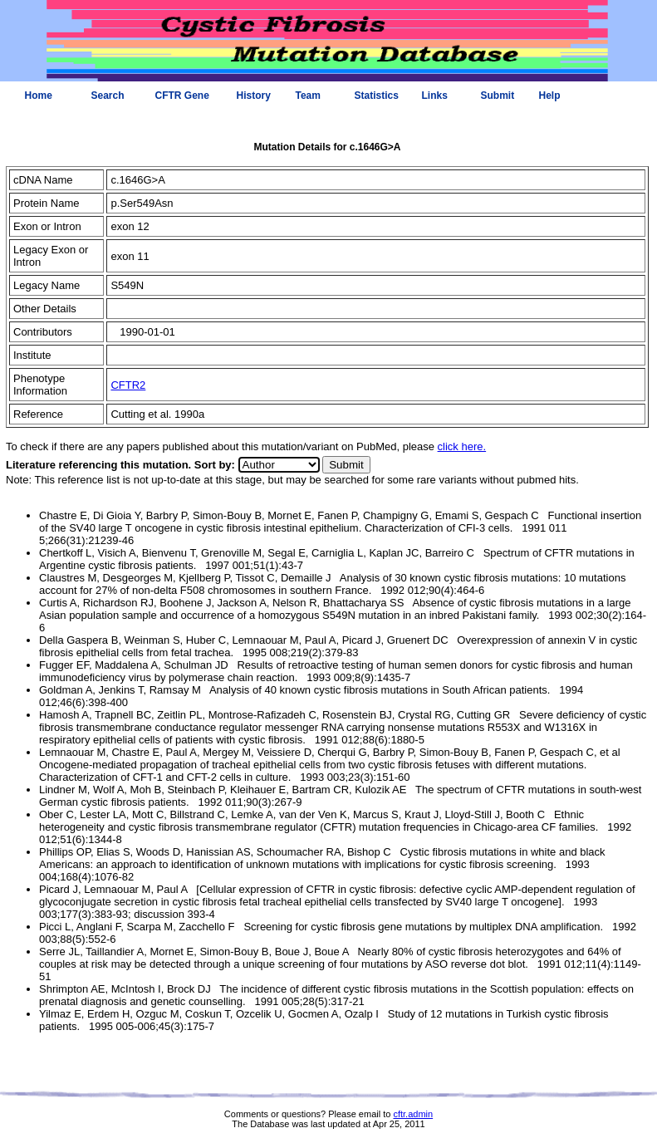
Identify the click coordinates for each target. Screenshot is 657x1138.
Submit (498, 95)
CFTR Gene (182, 95)
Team (308, 95)
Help (550, 95)
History (254, 95)
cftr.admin (413, 1114)
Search (108, 95)
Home (38, 95)
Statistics (377, 95)
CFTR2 (127, 385)
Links (435, 95)
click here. (462, 446)
